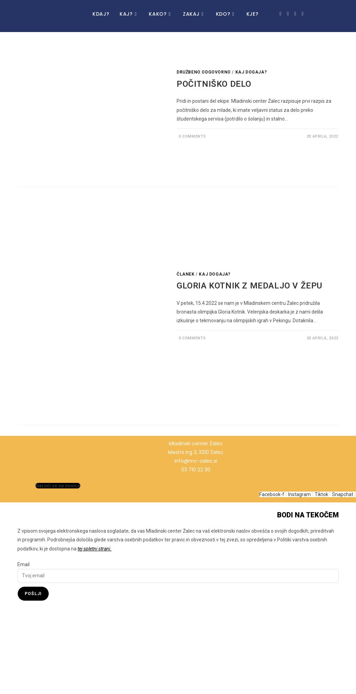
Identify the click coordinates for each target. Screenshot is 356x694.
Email (23, 564)
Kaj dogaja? (251, 72)
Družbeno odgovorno (204, 72)
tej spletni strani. (95, 549)
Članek (186, 274)
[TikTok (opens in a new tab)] (295, 13)
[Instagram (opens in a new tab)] (287, 13)
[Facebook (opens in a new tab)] (280, 13)
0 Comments (192, 136)
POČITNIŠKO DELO (214, 84)
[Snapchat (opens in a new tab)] (302, 13)
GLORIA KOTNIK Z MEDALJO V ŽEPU (249, 286)
